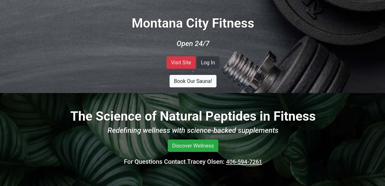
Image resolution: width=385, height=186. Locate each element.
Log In (208, 62)
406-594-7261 (244, 162)
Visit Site (181, 62)
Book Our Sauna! (193, 81)
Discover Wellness (193, 146)
